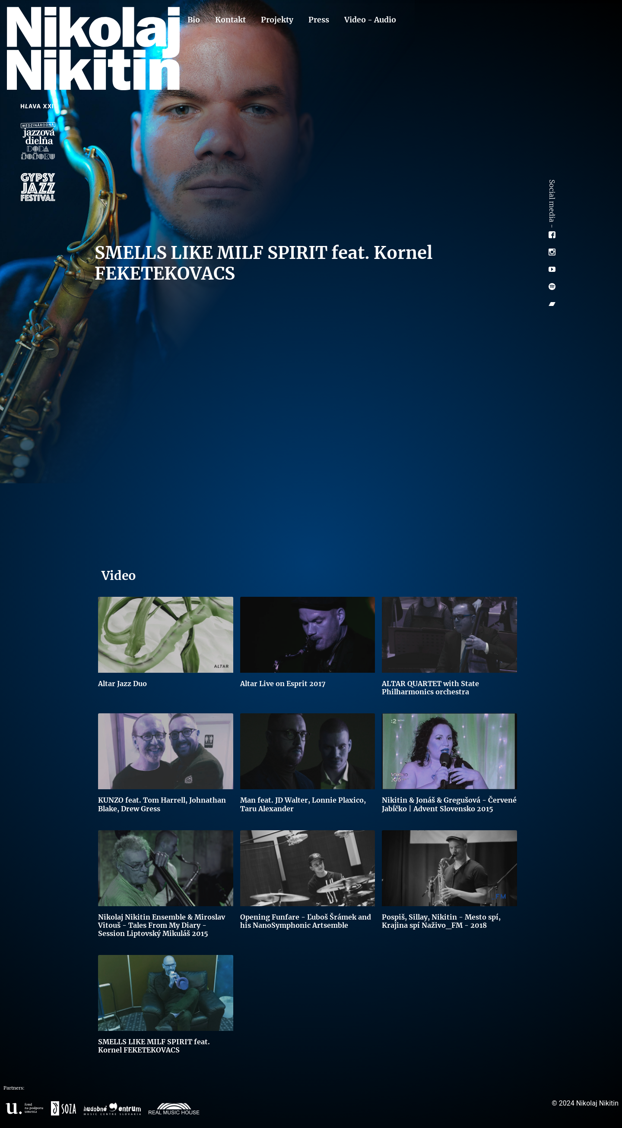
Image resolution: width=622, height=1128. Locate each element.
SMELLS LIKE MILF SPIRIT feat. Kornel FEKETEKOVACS (154, 1045)
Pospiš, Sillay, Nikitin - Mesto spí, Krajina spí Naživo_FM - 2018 (441, 921)
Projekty (277, 20)
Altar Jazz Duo (122, 683)
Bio (193, 20)
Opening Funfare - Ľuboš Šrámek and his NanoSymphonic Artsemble (305, 921)
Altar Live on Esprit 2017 (283, 683)
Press (318, 20)
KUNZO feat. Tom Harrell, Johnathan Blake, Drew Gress (162, 804)
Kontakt (230, 20)
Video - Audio (370, 20)
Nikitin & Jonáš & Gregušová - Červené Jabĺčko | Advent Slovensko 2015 (449, 804)
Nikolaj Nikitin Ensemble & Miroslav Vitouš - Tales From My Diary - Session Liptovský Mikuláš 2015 (161, 925)
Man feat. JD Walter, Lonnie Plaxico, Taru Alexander (303, 804)
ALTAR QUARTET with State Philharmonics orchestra (430, 687)
